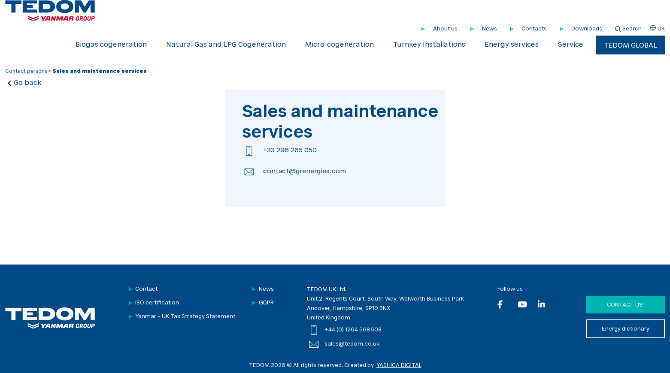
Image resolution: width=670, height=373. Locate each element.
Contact (146, 289)
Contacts (534, 29)
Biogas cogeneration (111, 45)
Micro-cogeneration (339, 45)
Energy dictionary (625, 329)
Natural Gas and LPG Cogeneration (226, 45)
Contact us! (625, 305)
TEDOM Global (630, 45)
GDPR (266, 303)
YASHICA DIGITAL (398, 365)
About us (445, 29)
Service (570, 45)
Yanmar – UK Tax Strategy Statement (185, 316)
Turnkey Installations (429, 45)
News (489, 29)
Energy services (512, 45)
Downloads (586, 29)
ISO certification (157, 303)
